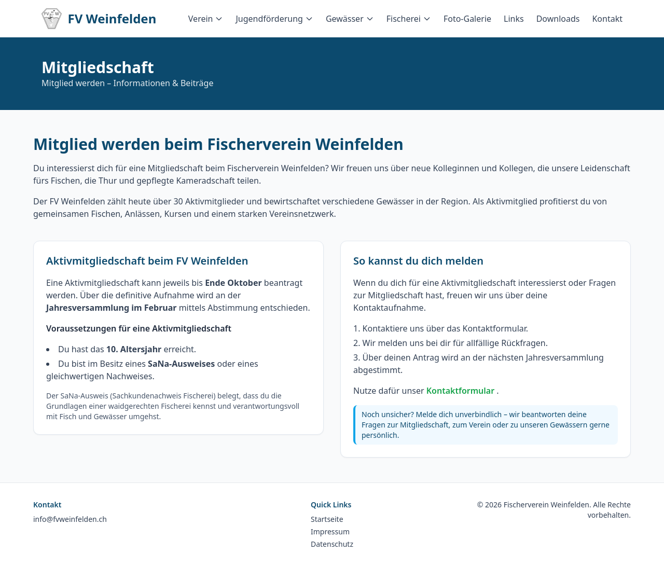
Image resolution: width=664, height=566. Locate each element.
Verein (206, 18)
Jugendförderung (274, 18)
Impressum (330, 531)
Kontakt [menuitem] (607, 18)
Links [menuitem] (514, 18)
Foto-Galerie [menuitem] (467, 18)
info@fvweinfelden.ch (70, 519)
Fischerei (408, 18)
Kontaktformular (461, 390)
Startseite (327, 519)
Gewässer (350, 18)
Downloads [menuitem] (558, 18)
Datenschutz (332, 544)
